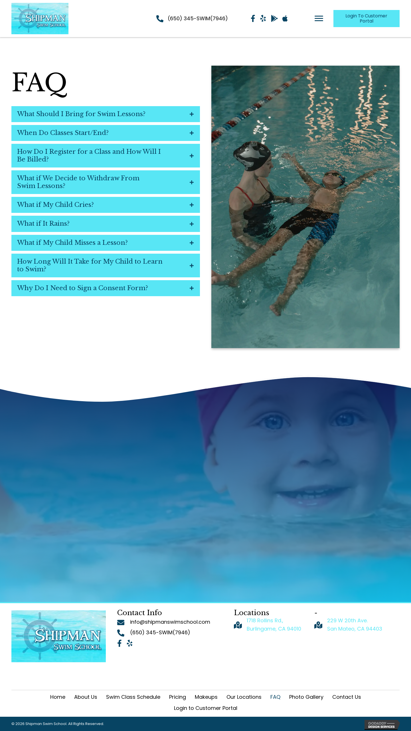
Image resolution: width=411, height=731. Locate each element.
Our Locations (244, 696)
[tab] (105, 114)
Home (57, 696)
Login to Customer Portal (205, 708)
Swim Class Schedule (133, 696)
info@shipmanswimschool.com (170, 621)
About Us (85, 696)
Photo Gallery (306, 696)
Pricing (177, 696)
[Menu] (318, 18)
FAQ (275, 696)
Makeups (206, 696)
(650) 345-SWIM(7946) (198, 18)
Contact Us (346, 696)
